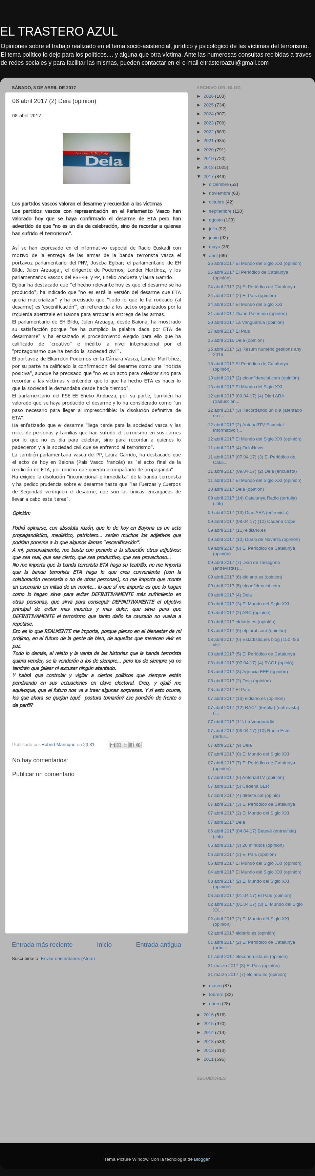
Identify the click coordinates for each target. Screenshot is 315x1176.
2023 (209, 122)
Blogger (202, 1159)
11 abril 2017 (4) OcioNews (236, 447)
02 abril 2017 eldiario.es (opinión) (242, 933)
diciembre (219, 184)
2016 (209, 1014)
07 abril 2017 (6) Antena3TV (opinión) (246, 777)
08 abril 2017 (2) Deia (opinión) (239, 680)
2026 (209, 96)
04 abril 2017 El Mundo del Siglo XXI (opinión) (254, 872)
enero (215, 1003)
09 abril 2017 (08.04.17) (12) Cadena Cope (251, 521)
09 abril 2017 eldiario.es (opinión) (242, 621)
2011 (209, 1059)
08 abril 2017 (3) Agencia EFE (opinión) (248, 671)
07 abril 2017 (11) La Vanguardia (241, 721)
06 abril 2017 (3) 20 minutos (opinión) (246, 845)
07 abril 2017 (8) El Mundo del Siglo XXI (248, 754)
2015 (209, 1023)
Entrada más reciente (42, 944)
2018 (209, 167)
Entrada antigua (158, 944)
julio (213, 228)
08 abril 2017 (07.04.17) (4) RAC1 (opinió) (250, 662)
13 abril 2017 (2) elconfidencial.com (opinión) (253, 377)
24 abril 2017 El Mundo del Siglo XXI (245, 304)
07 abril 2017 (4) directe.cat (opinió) (244, 795)
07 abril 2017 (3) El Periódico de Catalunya (251, 804)
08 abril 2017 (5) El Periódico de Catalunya (251, 653)
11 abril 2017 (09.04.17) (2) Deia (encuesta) (252, 471)
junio (214, 237)
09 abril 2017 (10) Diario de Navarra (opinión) (254, 539)
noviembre (220, 193)
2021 (209, 140)
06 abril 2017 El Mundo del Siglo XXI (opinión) (254, 863)
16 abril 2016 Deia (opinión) (236, 340)
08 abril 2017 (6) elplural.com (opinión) (247, 630)
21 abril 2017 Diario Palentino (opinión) (247, 313)
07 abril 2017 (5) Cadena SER (238, 786)
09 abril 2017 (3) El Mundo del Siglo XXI (248, 603)
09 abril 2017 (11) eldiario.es (237, 530)
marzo (216, 985)
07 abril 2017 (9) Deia (230, 745)
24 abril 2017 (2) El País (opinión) (242, 295)
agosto (216, 219)
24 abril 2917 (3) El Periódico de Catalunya (251, 286)
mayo (215, 246)
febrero (217, 994)
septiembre (221, 211)
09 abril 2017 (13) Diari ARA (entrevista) (248, 512)
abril (214, 255)
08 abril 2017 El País (229, 689)
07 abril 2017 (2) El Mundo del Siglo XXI (248, 813)
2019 (209, 158)
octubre (217, 201)
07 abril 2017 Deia (226, 822)
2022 (209, 131)
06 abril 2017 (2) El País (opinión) (242, 854)
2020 (209, 149)
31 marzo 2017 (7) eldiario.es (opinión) (247, 974)
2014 (209, 1032)
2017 (209, 176)
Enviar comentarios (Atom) (68, 958)
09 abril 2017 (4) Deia (230, 594)
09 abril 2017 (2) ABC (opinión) (239, 612)
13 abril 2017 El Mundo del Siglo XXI (245, 386)
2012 (209, 1050)
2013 (209, 1041)
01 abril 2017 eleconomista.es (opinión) (248, 956)
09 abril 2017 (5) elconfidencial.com (244, 585)
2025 (209, 104)
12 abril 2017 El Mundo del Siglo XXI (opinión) (254, 439)
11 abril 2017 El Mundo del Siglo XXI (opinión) (254, 480)
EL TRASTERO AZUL (59, 31)
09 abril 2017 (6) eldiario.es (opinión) (245, 577)
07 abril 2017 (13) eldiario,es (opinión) (246, 698)
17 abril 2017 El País (229, 331)
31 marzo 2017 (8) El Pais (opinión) (244, 965)
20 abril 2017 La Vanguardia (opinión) (246, 322)
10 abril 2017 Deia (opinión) (236, 489)
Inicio (104, 944)
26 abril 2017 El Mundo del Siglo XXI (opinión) (254, 263)
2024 (209, 113)
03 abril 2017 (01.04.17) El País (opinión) (249, 895)
